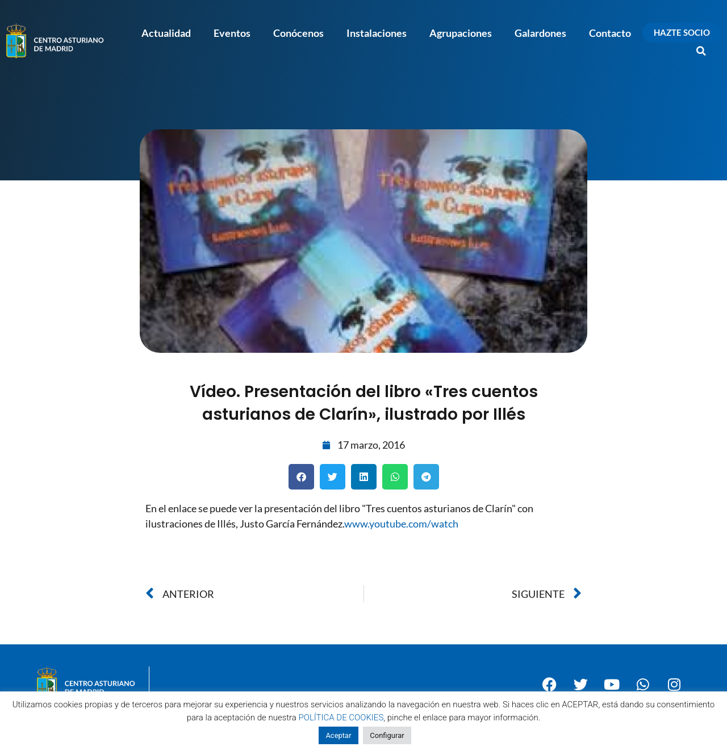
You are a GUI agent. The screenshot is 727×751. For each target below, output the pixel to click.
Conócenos (298, 33)
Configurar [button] (387, 735)
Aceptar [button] (338, 735)
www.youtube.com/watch (401, 523)
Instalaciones (376, 33)
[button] (701, 51)
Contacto (610, 33)
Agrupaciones (460, 33)
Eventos (232, 33)
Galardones (540, 33)
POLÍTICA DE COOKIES (341, 717)
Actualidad (166, 33)
